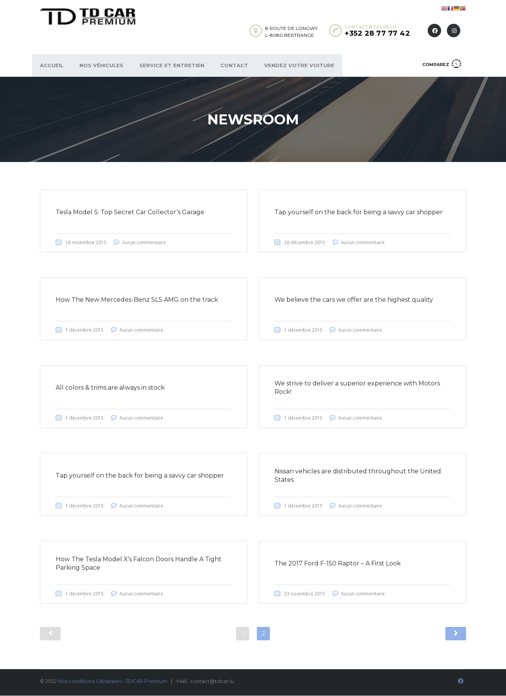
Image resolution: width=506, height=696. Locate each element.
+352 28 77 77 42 (377, 33)
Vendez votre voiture (299, 65)
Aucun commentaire (144, 242)
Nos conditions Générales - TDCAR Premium (112, 681)
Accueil (51, 65)
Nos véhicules (101, 65)
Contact (234, 65)
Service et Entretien (171, 65)
